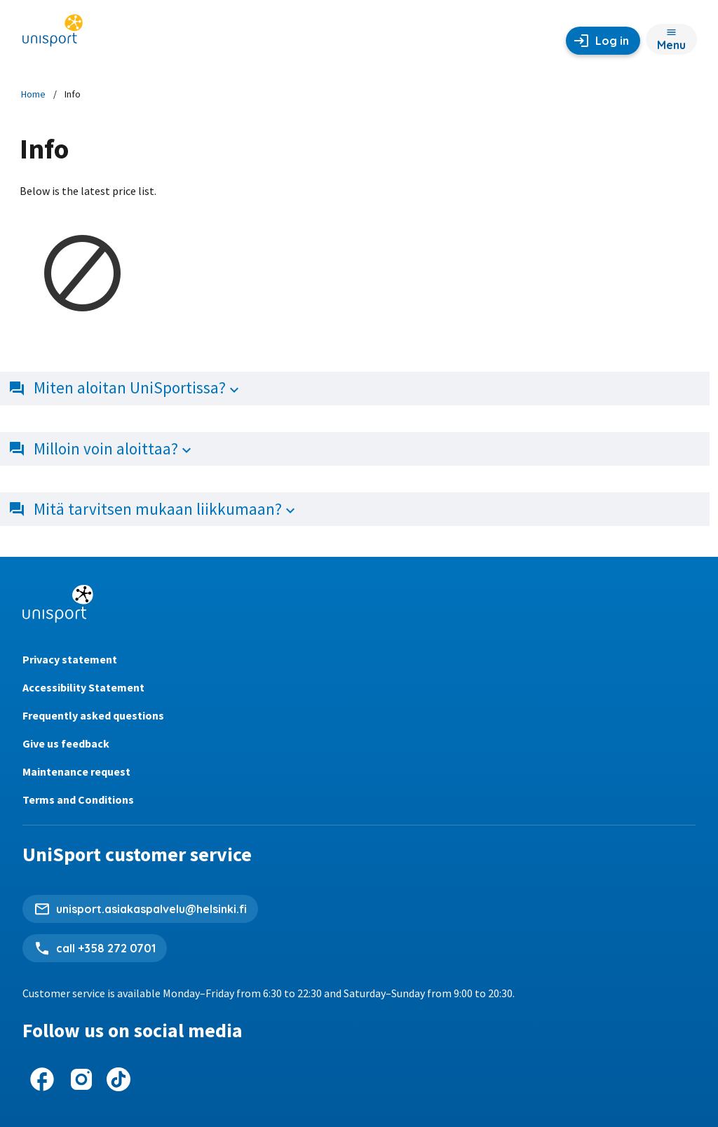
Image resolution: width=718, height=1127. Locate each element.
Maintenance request (76, 771)
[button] (359, 388)
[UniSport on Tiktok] (118, 1079)
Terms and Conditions (78, 799)
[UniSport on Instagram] (81, 1079)
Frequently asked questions (93, 715)
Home (33, 94)
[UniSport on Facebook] (42, 1079)
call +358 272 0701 (106, 948)
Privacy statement (69, 659)
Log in (612, 41)
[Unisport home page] (52, 35)
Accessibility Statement (83, 687)
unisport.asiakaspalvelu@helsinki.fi (151, 909)
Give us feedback (65, 743)
